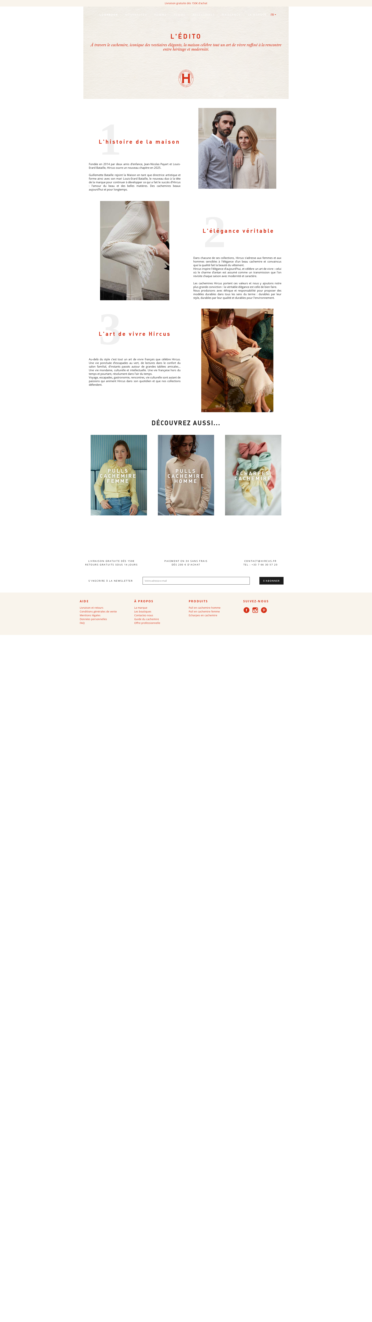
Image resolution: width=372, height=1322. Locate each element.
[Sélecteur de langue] (273, 15)
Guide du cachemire (146, 619)
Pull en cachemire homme (205, 607)
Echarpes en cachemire (203, 615)
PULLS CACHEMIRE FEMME (118, 476)
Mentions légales (90, 615)
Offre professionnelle (147, 623)
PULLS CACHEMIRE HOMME (186, 476)
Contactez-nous (143, 615)
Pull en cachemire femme (204, 611)
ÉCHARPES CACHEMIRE (253, 475)
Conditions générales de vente (98, 611)
